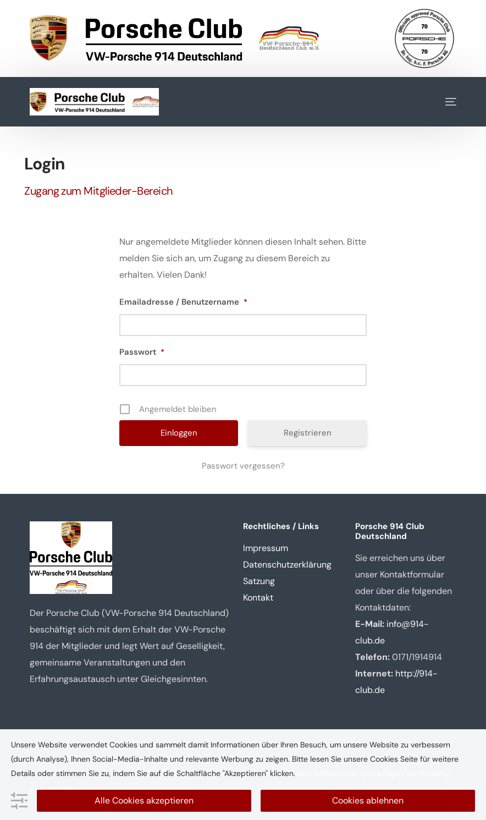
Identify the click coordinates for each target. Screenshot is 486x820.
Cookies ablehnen (368, 800)
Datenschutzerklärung (287, 564)
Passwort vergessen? (243, 465)
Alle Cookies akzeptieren (144, 800)
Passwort (141, 351)
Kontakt (258, 597)
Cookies (384, 759)
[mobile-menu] (442, 101)
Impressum (265, 548)
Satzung (259, 581)
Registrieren (308, 432)
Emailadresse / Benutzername (183, 301)
